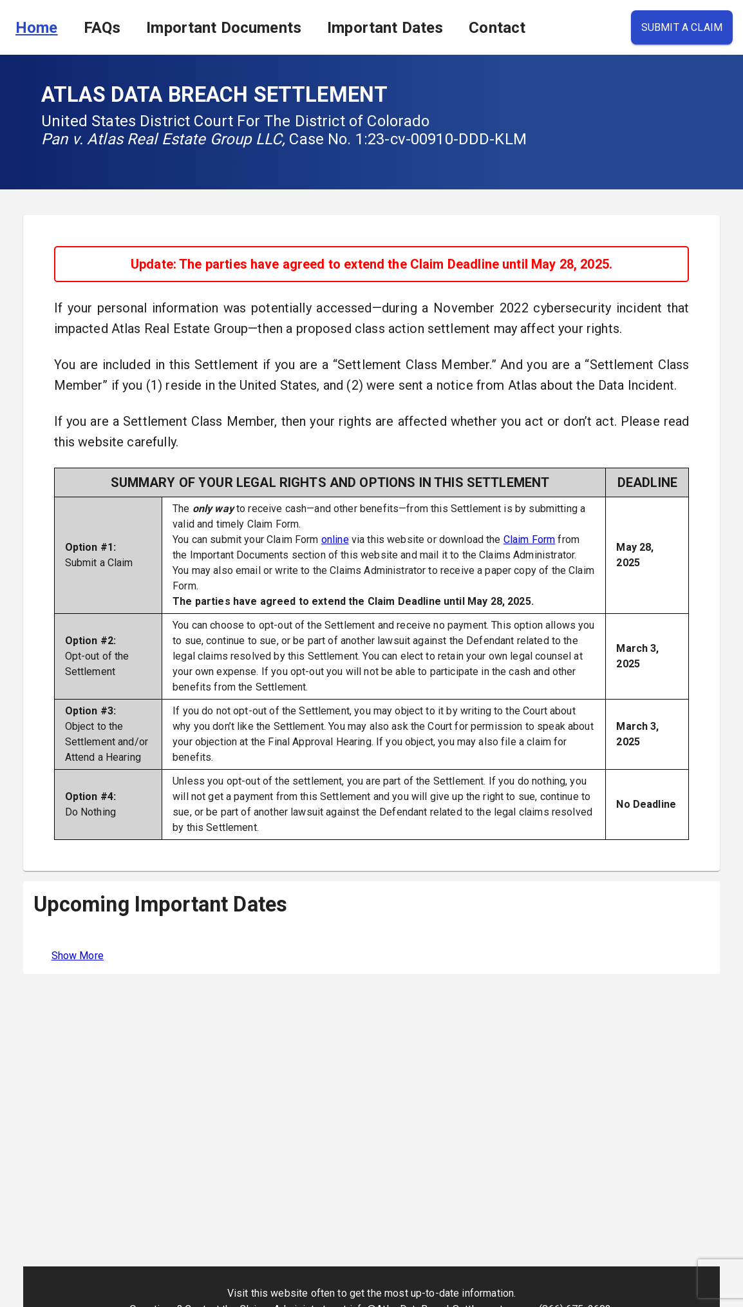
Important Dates (385, 28)
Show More (78, 955)
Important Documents (223, 28)
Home (36, 28)
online (335, 539)
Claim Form (529, 539)
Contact (497, 28)
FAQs (102, 28)
